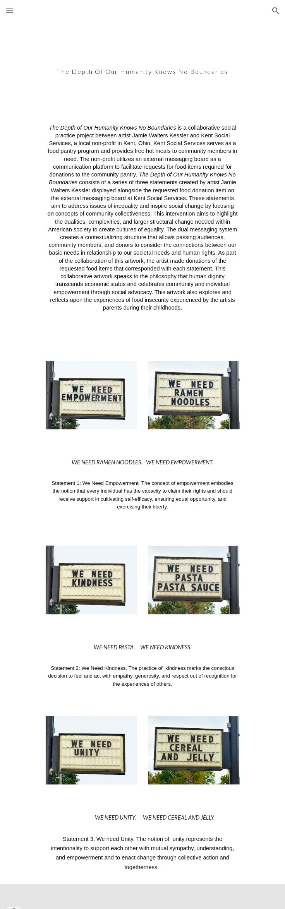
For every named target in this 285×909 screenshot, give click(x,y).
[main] (142, 66)
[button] (9, 10)
